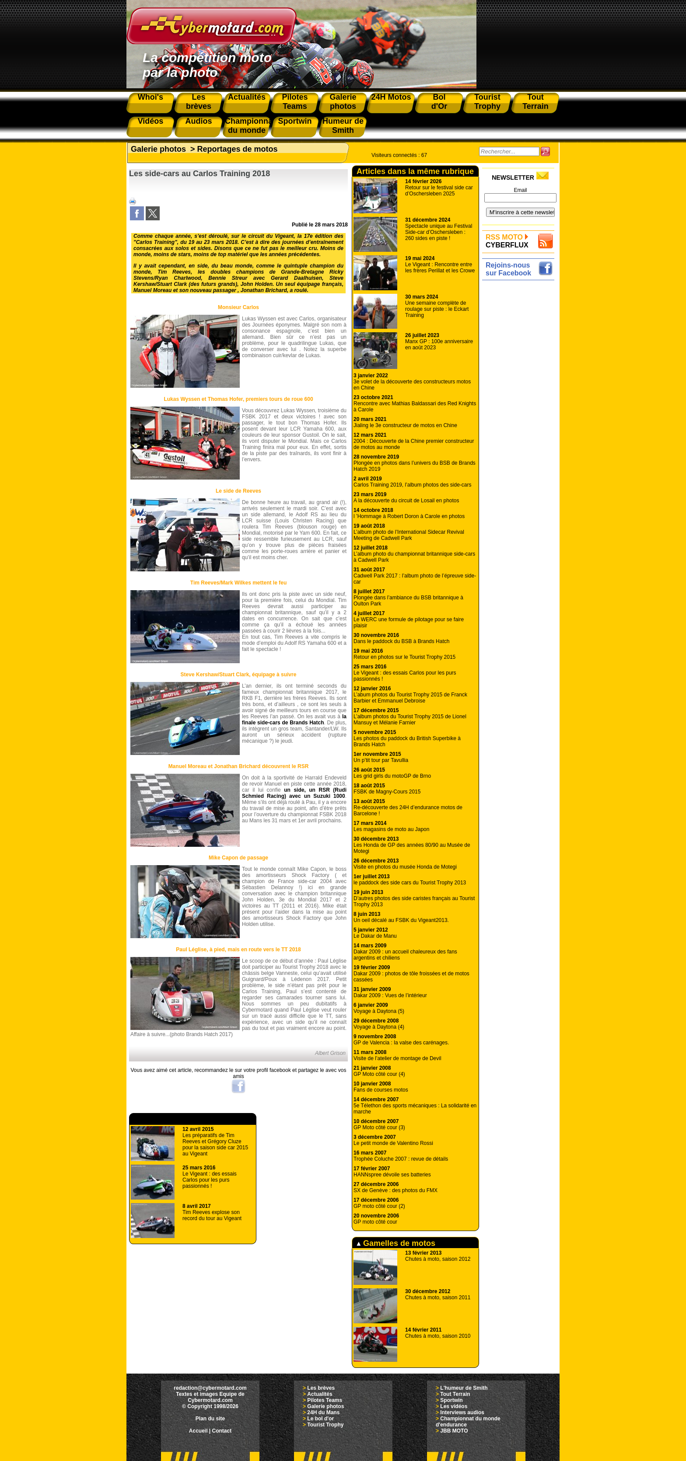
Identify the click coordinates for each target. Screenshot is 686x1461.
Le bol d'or (320, 1419)
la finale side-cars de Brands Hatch (294, 719)
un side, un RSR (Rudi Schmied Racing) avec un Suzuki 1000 (294, 793)
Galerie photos (158, 149)
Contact (222, 1431)
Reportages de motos (237, 149)
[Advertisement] (520, 414)
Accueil (198, 1431)
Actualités (319, 1394)
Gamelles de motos (396, 1243)
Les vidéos (453, 1406)
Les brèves (321, 1388)
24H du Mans (323, 1412)
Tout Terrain (455, 1394)
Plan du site (210, 1419)
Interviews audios (462, 1412)
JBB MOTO (454, 1431)
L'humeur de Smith (463, 1388)
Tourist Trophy (325, 1425)
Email (520, 190)
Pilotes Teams (324, 1400)
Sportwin (451, 1400)
